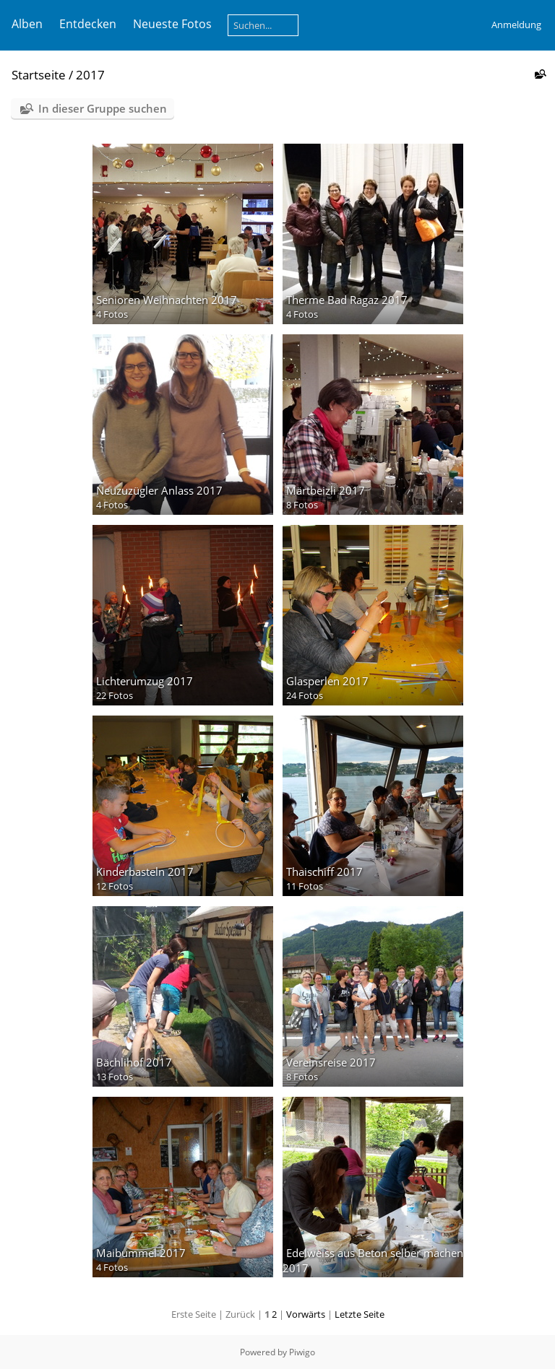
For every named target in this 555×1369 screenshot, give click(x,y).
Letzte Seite (359, 1314)
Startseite (39, 74)
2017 (90, 74)
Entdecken (87, 24)
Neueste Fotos (172, 24)
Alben (27, 24)
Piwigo (302, 1352)
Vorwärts (305, 1314)
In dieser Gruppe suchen (102, 108)
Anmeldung (516, 24)
